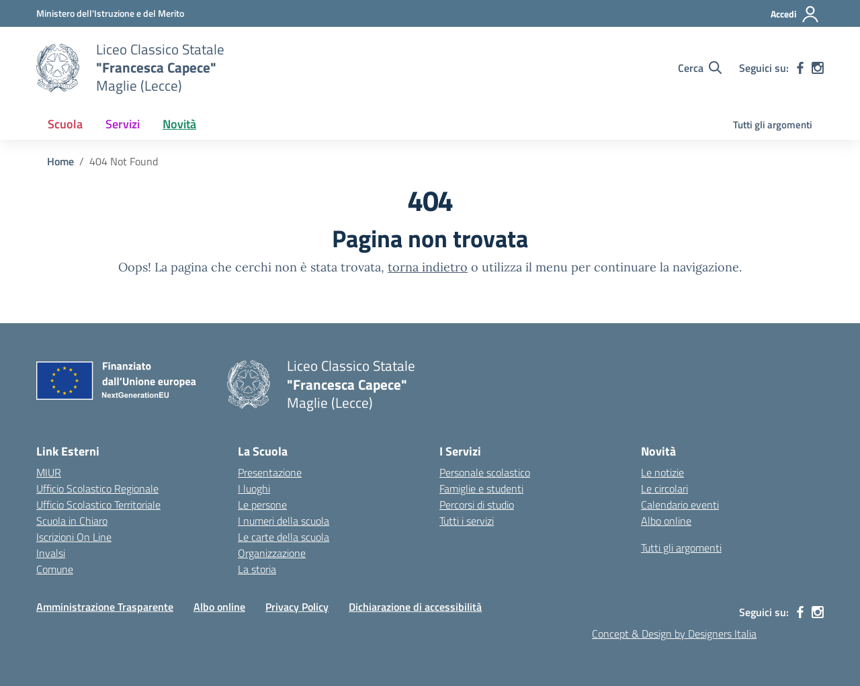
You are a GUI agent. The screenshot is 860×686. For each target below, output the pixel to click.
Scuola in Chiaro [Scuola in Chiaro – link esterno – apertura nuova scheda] (72, 521)
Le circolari (664, 488)
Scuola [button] (65, 124)
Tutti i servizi (466, 521)
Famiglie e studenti (481, 488)
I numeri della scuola (283, 521)
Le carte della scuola (283, 537)
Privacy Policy (297, 607)
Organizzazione (272, 553)
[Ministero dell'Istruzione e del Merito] (110, 13)
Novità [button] (179, 124)
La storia (257, 569)
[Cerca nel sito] (700, 68)
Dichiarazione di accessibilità (415, 607)
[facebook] (800, 68)
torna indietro (428, 267)
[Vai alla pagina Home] (60, 161)
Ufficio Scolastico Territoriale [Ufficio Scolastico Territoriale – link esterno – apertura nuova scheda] (98, 505)
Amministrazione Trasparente (104, 607)
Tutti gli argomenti (772, 124)
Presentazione (270, 472)
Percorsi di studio (476, 505)
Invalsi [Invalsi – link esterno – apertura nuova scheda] (50, 553)
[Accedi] (795, 14)
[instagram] (818, 68)
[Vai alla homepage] (57, 68)
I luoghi (254, 488)
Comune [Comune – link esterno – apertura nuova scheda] (54, 569)
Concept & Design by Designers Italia (674, 634)
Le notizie (662, 472)
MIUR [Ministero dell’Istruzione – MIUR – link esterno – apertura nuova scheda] (48, 472)
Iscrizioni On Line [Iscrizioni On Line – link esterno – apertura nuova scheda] (74, 537)
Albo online (666, 521)
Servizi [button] (122, 124)
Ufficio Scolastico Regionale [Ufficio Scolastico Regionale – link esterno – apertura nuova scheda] (97, 488)
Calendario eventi (680, 505)
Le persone (262, 505)
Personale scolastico (484, 472)
